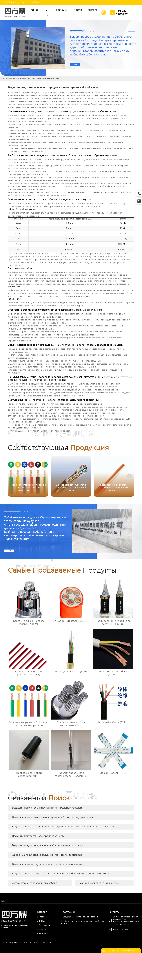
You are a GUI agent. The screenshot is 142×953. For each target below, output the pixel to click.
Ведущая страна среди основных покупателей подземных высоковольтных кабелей (63, 826)
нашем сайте (78, 396)
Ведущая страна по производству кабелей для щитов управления (52, 817)
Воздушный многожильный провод (80, 917)
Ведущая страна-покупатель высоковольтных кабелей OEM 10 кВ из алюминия (60, 873)
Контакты (43, 933)
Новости (43, 929)
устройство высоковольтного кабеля (34, 883)
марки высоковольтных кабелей (99, 883)
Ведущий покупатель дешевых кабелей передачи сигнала (48, 845)
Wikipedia (65, 431)
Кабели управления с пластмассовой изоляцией (82, 922)
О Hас (42, 921)
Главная (4, 78)
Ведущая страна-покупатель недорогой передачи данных (47, 864)
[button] (129, 476)
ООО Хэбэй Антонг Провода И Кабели (20, 2)
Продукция (44, 925)
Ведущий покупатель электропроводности (38, 836)
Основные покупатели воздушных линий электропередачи (48, 854)
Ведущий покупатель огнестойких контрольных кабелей (47, 807)
